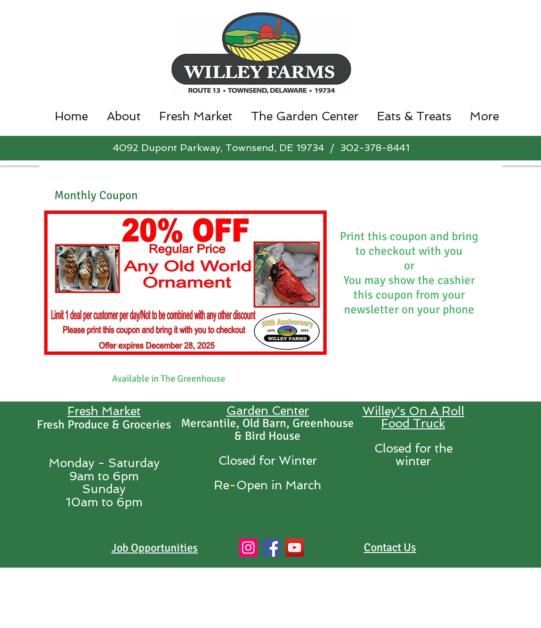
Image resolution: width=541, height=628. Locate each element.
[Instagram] (248, 547)
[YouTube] (294, 547)
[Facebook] (271, 547)
